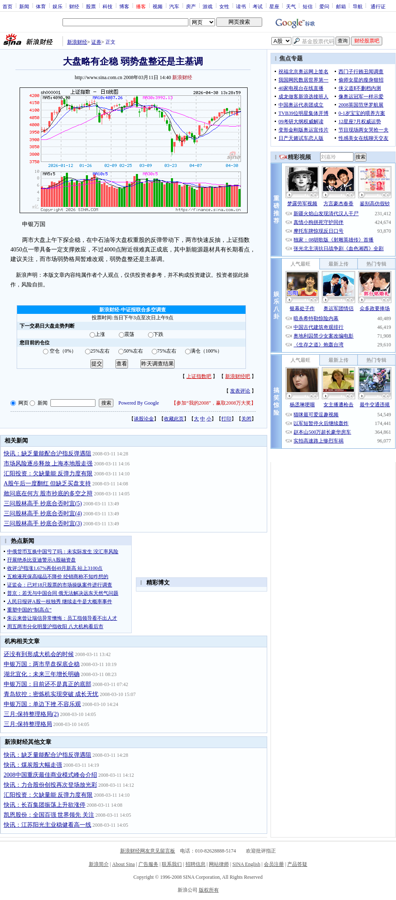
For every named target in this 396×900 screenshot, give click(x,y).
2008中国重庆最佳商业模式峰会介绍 (50, 775)
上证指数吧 (198, 376)
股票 (91, 6)
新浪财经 (77, 42)
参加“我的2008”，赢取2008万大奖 (213, 403)
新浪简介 (99, 864)
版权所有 (209, 890)
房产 (191, 6)
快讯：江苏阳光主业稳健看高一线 (47, 825)
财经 (74, 6)
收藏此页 (174, 419)
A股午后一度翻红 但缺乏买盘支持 (47, 483)
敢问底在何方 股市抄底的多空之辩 (48, 493)
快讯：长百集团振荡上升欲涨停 (44, 805)
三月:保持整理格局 (28, 724)
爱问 (324, 6)
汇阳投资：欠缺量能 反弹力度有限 (48, 473)
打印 (226, 419)
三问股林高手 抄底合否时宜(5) (43, 503)
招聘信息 (195, 864)
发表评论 (240, 391)
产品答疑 (297, 864)
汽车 (174, 6)
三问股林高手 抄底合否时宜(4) (43, 513)
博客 (124, 6)
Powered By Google (138, 403)
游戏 (208, 6)
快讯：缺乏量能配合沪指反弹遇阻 (47, 453)
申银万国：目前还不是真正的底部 (47, 684)
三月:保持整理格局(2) (31, 714)
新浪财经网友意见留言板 (147, 851)
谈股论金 (144, 419)
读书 (241, 6)
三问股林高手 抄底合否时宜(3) (43, 523)
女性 (224, 6)
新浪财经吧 (237, 376)
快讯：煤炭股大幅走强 (33, 765)
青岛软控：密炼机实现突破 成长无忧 (51, 694)
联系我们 (172, 864)
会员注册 (274, 864)
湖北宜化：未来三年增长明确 (42, 674)
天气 (291, 6)
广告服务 (148, 864)
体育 (41, 6)
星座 (274, 6)
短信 (308, 6)
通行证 (378, 6)
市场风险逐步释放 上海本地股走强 (48, 463)
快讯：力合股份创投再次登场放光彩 (50, 785)
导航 (358, 6)
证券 (96, 42)
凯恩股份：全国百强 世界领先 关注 (49, 815)
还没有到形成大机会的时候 (39, 654)
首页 (8, 6)
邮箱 (341, 6)
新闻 (24, 6)
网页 (23, 403)
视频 (158, 6)
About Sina (123, 864)
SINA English (246, 864)
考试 (258, 6)
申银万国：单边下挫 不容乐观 (42, 704)
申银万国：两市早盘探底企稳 (42, 664)
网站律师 (219, 864)
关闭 (246, 419)
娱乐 (58, 6)
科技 (108, 6)
